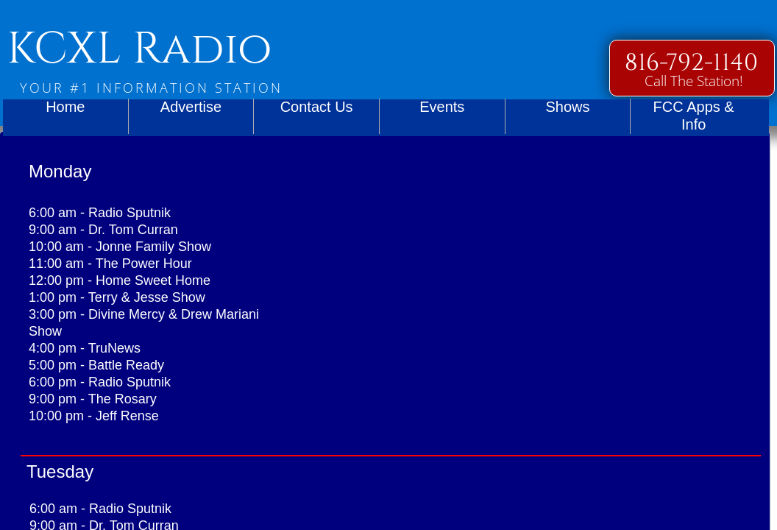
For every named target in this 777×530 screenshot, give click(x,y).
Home (65, 107)
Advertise (190, 107)
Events (441, 107)
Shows (567, 107)
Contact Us (316, 107)
